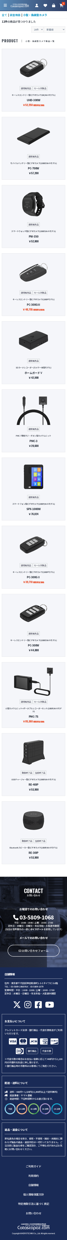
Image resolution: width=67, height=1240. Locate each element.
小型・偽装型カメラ (35, 15)
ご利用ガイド (33, 1166)
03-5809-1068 (33, 917)
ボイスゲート (37, 929)
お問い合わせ (33, 1213)
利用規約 (33, 1176)
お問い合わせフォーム (34, 950)
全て (4, 15)
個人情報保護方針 (33, 1194)
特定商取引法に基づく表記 (33, 1204)
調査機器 (15, 15)
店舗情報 (33, 1185)
